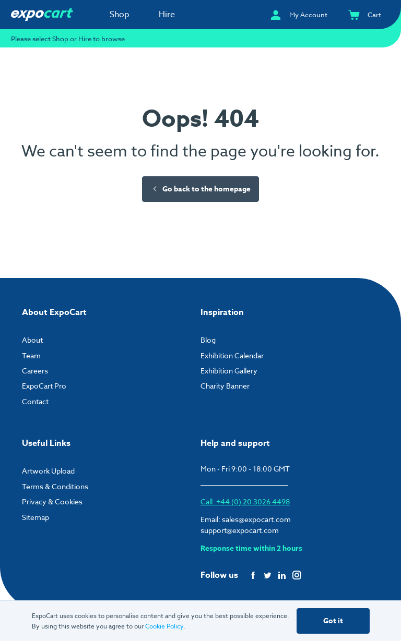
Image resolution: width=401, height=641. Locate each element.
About (32, 340)
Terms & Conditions (55, 486)
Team (31, 355)
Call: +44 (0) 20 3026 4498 (245, 501)
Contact (35, 401)
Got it (333, 620)
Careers (35, 371)
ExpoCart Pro (44, 386)
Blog (208, 340)
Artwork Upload (48, 471)
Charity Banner (225, 386)
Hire (167, 14)
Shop (119, 14)
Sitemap (35, 517)
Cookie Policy (164, 626)
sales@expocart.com (256, 519)
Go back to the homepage (200, 189)
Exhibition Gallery (228, 371)
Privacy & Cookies (52, 501)
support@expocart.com (239, 530)
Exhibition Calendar (232, 355)
